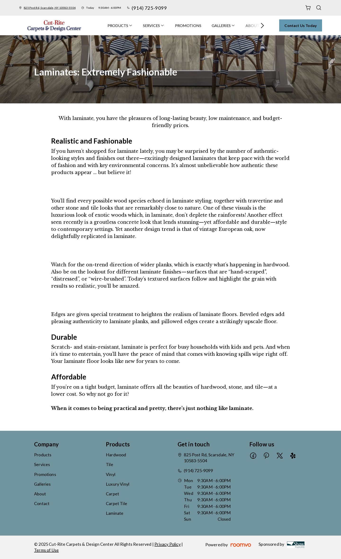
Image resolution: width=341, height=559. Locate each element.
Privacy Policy (167, 544)
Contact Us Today (300, 25)
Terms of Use (46, 550)
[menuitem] (120, 25)
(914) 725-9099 (149, 8)
